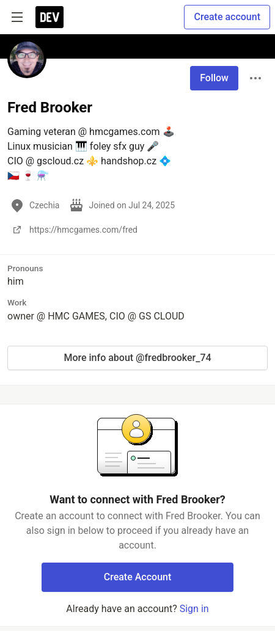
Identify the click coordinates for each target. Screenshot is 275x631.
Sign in (194, 609)
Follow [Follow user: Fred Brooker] (214, 78)
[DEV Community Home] (49, 17)
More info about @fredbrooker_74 (137, 357)
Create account (227, 17)
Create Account (138, 577)
